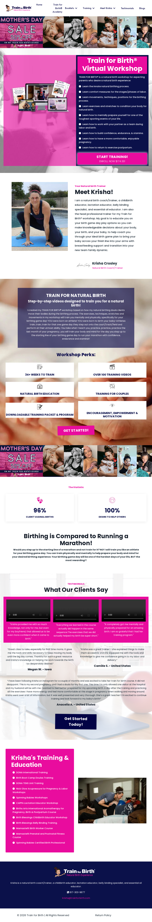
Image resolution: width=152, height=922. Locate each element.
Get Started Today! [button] (76, 721)
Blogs (142, 8)
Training (88, 7)
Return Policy (103, 915)
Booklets (71, 7)
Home (39, 4)
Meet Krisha (107, 7)
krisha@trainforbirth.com (76, 898)
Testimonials (127, 8)
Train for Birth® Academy (57, 8)
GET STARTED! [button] (76, 430)
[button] (112, 159)
